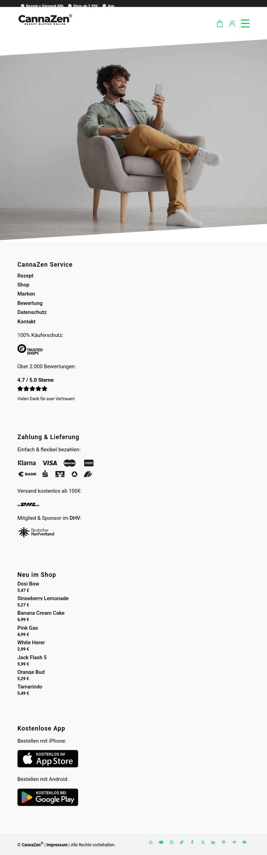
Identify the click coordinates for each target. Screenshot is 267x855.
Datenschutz (32, 312)
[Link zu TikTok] (182, 842)
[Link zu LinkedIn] (213, 842)
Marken (26, 294)
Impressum (57, 844)
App (108, 5)
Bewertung (30, 303)
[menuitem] (41, 5)
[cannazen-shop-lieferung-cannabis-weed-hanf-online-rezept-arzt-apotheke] (45, 27)
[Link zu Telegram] (234, 842)
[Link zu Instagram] (171, 842)
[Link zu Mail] (244, 842)
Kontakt (26, 321)
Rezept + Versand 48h (42, 5)
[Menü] (242, 22)
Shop (23, 285)
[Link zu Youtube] (161, 842)
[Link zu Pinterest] (223, 842)
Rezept (25, 276)
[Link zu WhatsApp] (150, 842)
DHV (75, 518)
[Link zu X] (202, 842)
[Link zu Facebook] (192, 842)
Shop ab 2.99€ (82, 5)
